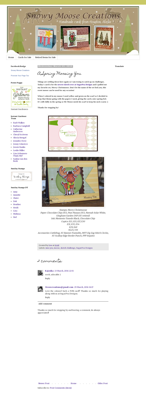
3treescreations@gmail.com (59, 287)
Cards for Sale (24, 57)
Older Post (103, 383)
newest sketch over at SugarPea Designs (74, 84)
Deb (15, 201)
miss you (49, 248)
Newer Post (43, 383)
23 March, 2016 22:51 (64, 271)
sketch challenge (68, 248)
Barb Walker (19, 123)
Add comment (45, 304)
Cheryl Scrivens (20, 134)
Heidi (15, 207)
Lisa (15, 211)
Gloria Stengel (19, 137)
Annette (16, 195)
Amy (15, 192)
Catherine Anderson (18, 130)
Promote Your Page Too (20, 76)
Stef (15, 217)
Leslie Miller (19, 150)
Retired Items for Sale (45, 57)
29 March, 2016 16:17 (83, 287)
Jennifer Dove (19, 141)
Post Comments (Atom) (61, 388)
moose (57, 248)
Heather (17, 204)
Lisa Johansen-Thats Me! (20, 154)
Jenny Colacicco (20, 144)
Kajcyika (49, 271)
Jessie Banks (19, 147)
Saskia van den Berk (20, 160)
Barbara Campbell (21, 126)
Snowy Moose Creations (20, 70)
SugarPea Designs (84, 248)
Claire (16, 198)
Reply (47, 278)
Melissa (17, 214)
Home (11, 57)
